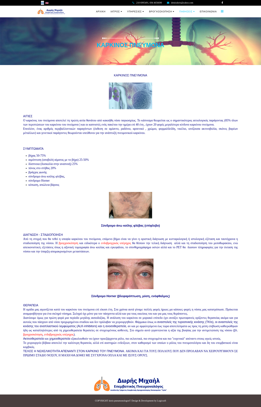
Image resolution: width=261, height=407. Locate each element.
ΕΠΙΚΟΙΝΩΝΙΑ (208, 11)
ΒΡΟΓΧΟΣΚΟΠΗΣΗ (160, 11)
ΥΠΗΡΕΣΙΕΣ (134, 11)
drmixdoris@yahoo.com (182, 3)
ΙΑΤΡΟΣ (115, 11)
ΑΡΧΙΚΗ (101, 11)
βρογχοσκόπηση (68, 243)
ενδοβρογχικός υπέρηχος (116, 243)
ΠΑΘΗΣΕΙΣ (185, 11)
